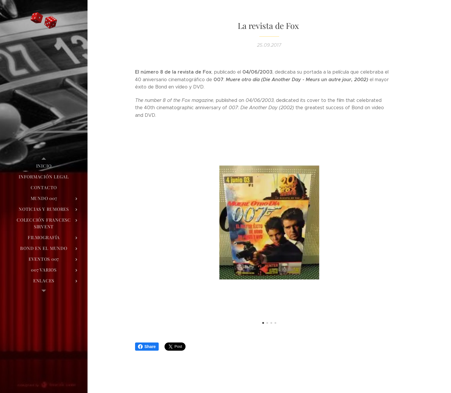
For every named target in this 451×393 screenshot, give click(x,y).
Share (147, 346)
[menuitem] (44, 166)
